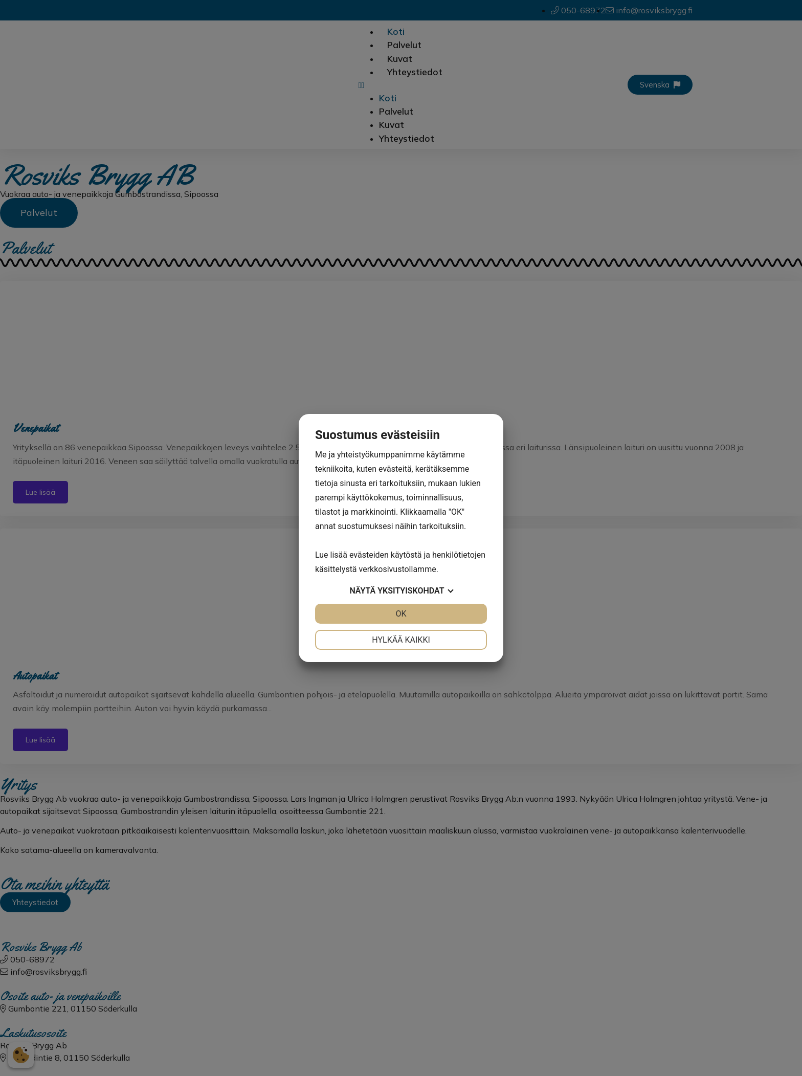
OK (400, 614)
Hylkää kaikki (401, 640)
